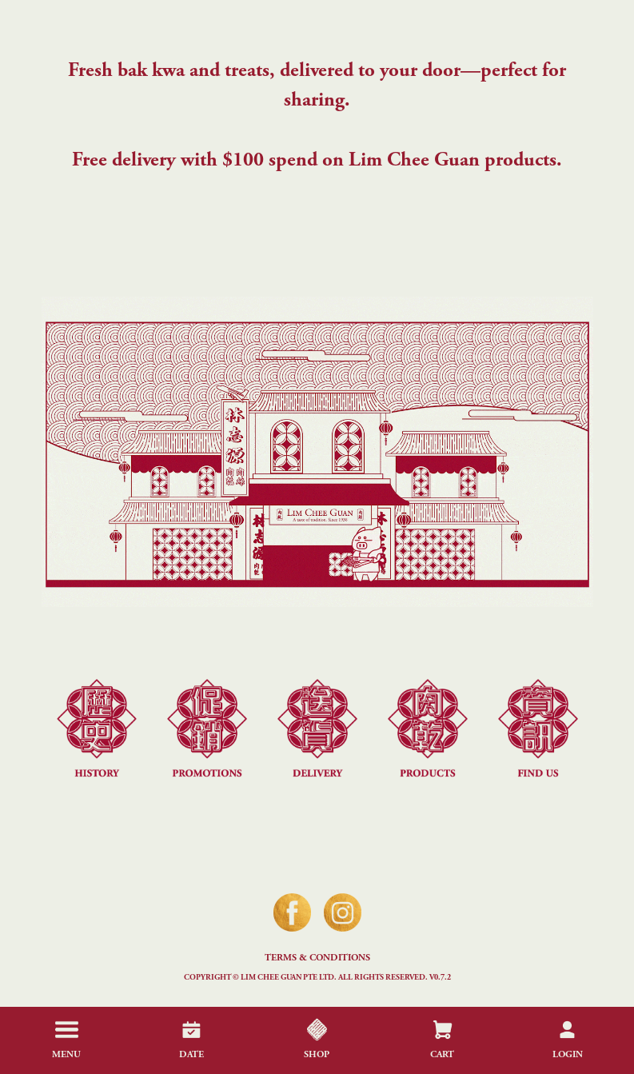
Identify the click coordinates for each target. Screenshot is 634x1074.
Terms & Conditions (317, 958)
